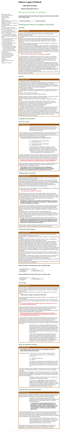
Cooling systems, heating (6, 52)
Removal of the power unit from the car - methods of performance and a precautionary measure (9, 36)
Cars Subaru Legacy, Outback (7, 15)
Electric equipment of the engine (8, 55)
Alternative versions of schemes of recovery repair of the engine (8, 41)
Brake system (4, 59)
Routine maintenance (5, 17)
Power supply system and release (8, 53)
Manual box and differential (7, 56)
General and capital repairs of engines (9, 34)
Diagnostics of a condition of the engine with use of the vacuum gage (9, 24)
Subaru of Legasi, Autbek (5, 14)
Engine (3, 18)
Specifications (4, 19)
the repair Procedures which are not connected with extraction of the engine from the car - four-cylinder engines (9, 28)
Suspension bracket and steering (7, 60)
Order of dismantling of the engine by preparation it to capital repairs (8, 43)
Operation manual (5, 16)
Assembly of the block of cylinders (8, 49)
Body (3, 61)
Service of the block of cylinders (8, 48)
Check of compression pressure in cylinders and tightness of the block (9, 21)
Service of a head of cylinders (7, 45)
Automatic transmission (6, 57)
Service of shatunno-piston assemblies (9, 47)
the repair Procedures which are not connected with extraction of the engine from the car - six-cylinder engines (9, 32)
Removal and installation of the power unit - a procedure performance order (9, 39)
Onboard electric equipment (7, 62)
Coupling (3, 58)
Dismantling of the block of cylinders (9, 46)
